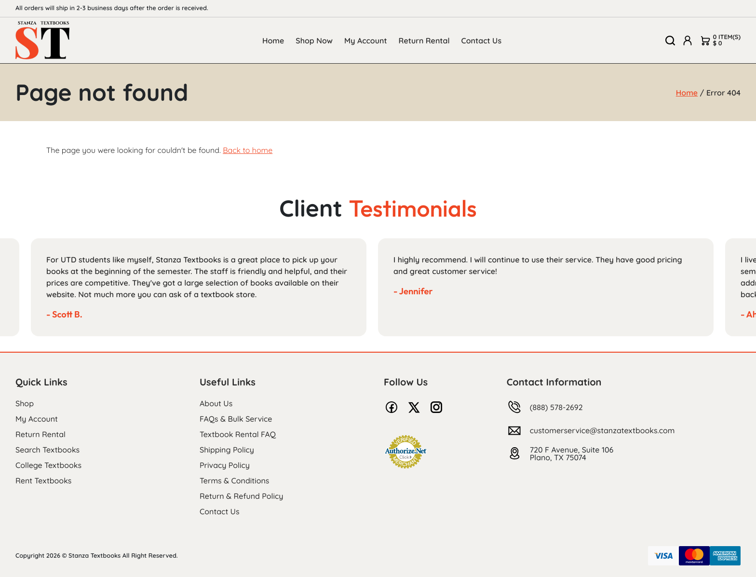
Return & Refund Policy (241, 496)
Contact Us (481, 40)
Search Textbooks (47, 449)
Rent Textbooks (43, 480)
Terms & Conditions (234, 480)
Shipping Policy (227, 449)
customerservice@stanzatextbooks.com (602, 430)
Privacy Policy (225, 465)
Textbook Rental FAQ (238, 434)
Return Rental (424, 40)
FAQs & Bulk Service (236, 419)
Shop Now (314, 40)
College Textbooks (48, 465)
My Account (365, 40)
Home (273, 40)
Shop (24, 403)
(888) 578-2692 (556, 407)
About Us (216, 403)
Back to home (247, 150)
